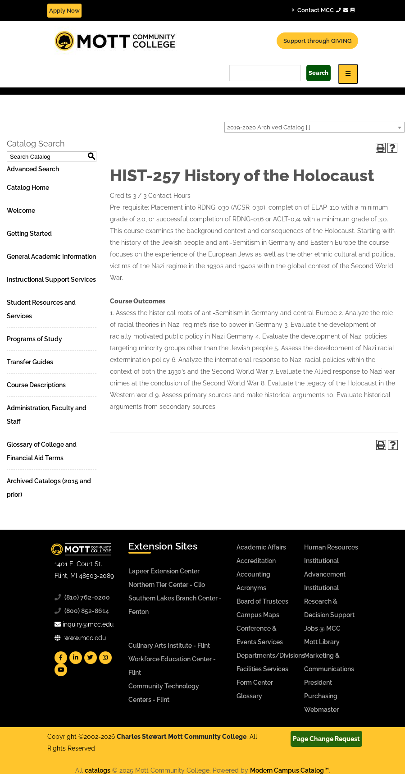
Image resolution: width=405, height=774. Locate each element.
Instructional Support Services (51, 279)
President (318, 682)
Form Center (255, 682)
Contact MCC (323, 10)
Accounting (253, 574)
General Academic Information (51, 256)
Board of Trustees (262, 601)
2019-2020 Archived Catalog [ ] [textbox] (268, 127)
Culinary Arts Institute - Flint (169, 645)
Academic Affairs (261, 547)
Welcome (21, 210)
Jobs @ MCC (322, 628)
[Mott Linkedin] (75, 657)
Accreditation (256, 560)
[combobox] (314, 127)
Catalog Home (28, 187)
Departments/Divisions (271, 655)
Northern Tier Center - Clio (166, 584)
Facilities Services (262, 669)
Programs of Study (34, 339)
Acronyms (251, 587)
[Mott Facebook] (61, 657)
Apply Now (64, 10)
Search (318, 72)
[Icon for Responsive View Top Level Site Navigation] (348, 73)
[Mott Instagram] (105, 657)
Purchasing (320, 696)
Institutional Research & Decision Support (329, 601)
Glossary (249, 696)
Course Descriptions (36, 385)
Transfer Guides (30, 362)
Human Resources (331, 547)
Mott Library (322, 642)
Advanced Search (33, 169)
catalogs (97, 770)
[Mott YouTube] (61, 670)
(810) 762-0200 (87, 597)
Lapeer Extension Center (164, 571)
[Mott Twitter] (90, 657)
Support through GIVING (317, 40)
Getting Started (29, 233)
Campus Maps (258, 614)
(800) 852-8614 (86, 610)
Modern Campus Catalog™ (289, 770)
